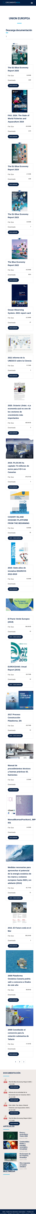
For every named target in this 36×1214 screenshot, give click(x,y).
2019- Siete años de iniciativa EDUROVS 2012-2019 (17, 571)
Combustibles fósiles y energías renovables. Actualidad (24, 1145)
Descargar (13, 85)
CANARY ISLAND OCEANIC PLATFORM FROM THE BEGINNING (18, 520)
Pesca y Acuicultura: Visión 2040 (24, 1134)
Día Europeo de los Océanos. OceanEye (25, 1155)
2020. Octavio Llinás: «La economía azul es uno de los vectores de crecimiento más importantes (19, 411)
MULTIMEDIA (9, 1171)
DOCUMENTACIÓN (11, 1073)
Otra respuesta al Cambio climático (25, 1164)
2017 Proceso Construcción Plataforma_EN (14, 717)
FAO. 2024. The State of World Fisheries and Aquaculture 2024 (18, 118)
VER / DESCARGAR (15, 538)
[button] (31, 2)
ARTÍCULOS (9, 1126)
